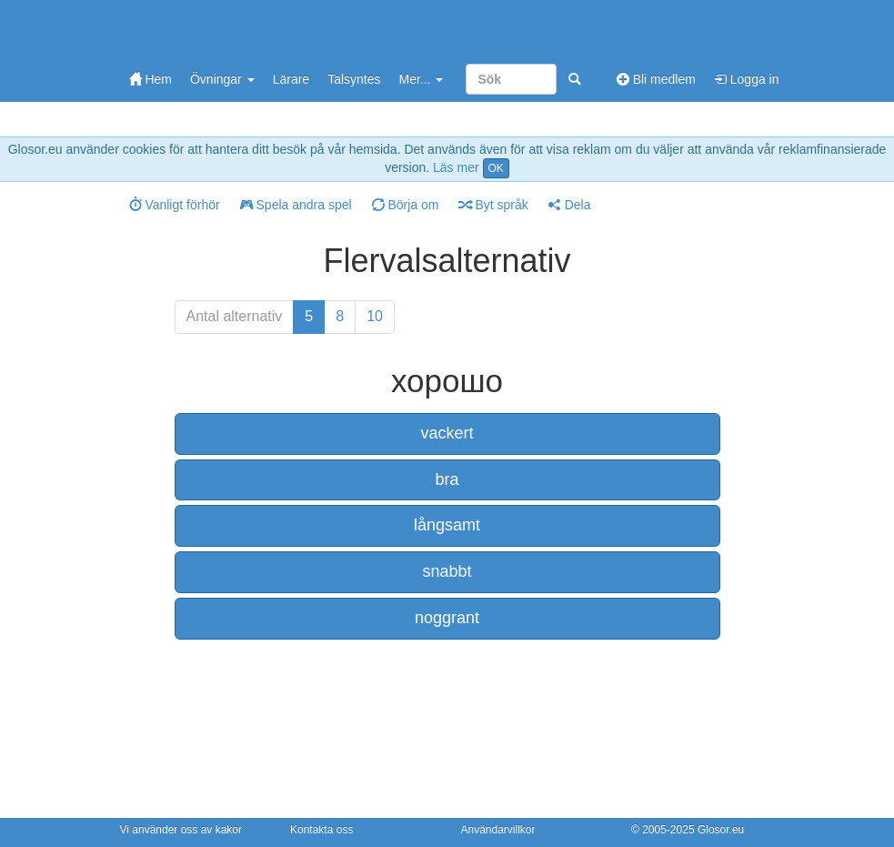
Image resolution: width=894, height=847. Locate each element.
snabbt (446, 571)
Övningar (222, 79)
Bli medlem (656, 79)
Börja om (405, 204)
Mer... (420, 79)
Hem (150, 79)
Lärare (291, 79)
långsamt (447, 525)
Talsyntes (353, 79)
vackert (446, 433)
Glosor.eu (721, 829)
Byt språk (493, 204)
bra (446, 479)
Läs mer (456, 167)
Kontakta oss (321, 829)
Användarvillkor (498, 829)
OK (496, 168)
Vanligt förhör (174, 204)
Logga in (746, 79)
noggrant (447, 618)
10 (375, 316)
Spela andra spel (296, 204)
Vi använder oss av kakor (181, 829)
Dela (569, 204)
